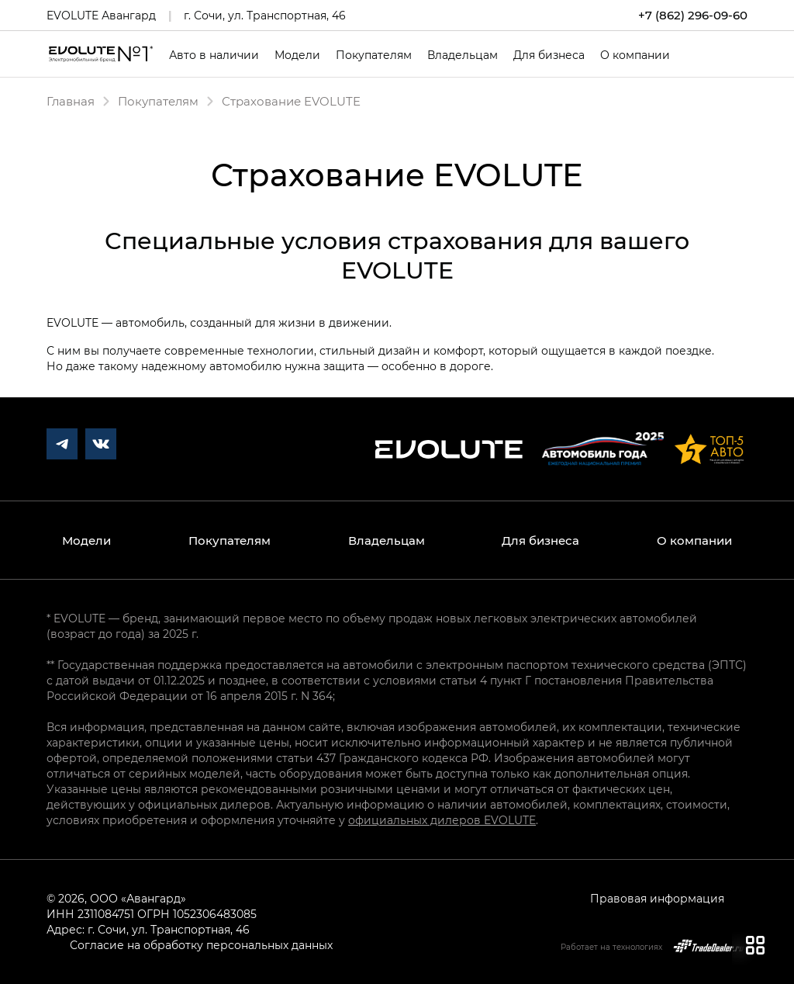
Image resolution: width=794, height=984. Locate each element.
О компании (635, 55)
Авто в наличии (214, 55)
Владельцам (462, 55)
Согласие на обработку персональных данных (201, 944)
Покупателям (374, 55)
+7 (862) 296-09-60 (692, 15)
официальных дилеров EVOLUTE (442, 819)
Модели (297, 55)
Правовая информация (657, 898)
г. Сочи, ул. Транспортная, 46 (265, 15)
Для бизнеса (549, 55)
